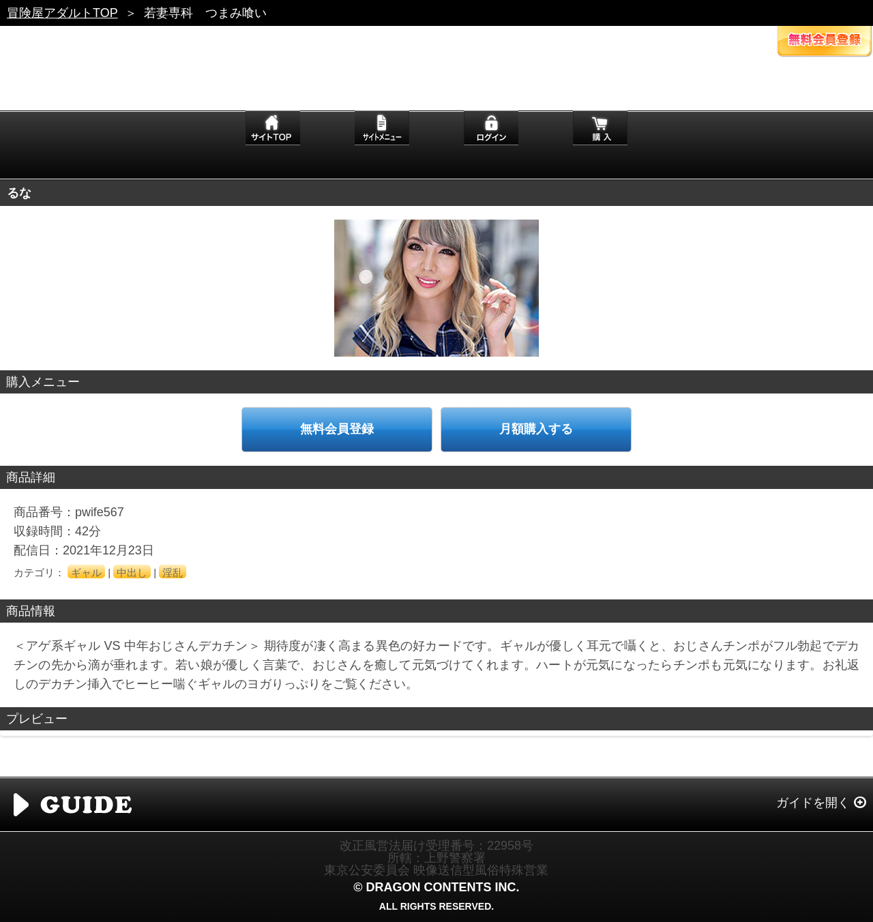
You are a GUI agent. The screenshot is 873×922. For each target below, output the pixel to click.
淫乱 (172, 572)
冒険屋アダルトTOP (62, 13)
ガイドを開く (813, 802)
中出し (132, 572)
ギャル (86, 572)
